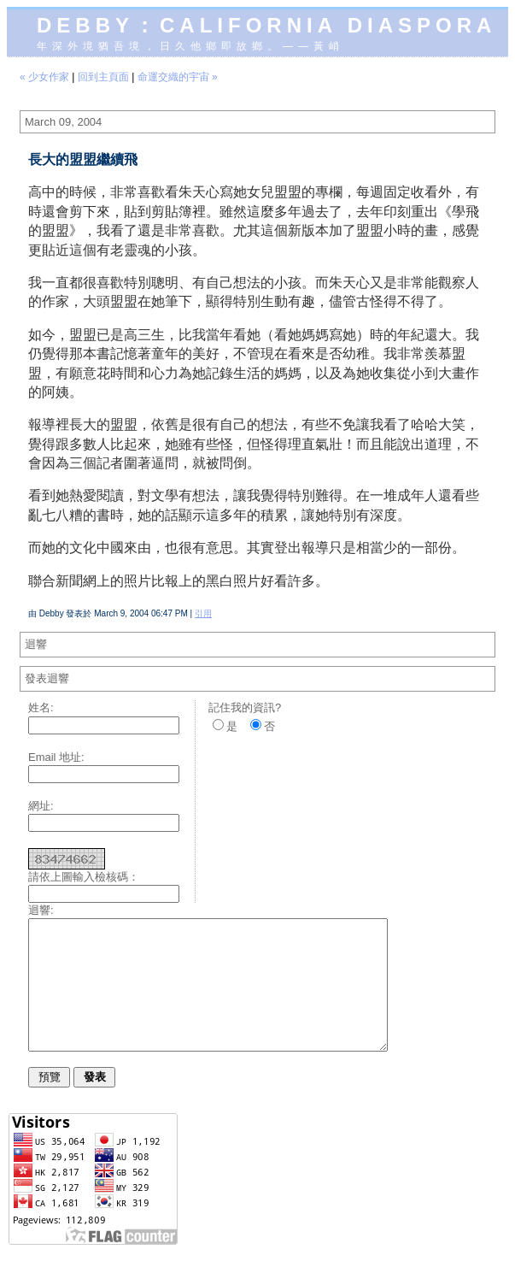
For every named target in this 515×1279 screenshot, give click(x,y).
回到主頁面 (103, 77)
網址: (41, 805)
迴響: (41, 910)
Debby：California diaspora (266, 25)
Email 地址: (56, 757)
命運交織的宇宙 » (178, 77)
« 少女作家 (44, 77)
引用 (203, 613)
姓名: (41, 707)
